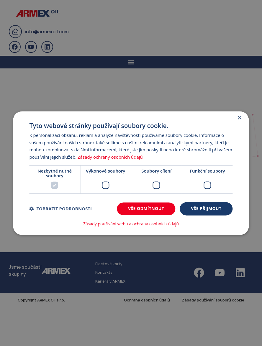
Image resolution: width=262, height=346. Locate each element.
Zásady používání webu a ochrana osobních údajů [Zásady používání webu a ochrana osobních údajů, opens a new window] (131, 224)
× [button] (239, 118)
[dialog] (131, 173)
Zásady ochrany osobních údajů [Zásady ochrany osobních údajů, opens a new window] (110, 157)
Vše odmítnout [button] (146, 208)
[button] (60, 208)
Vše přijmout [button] (206, 208)
